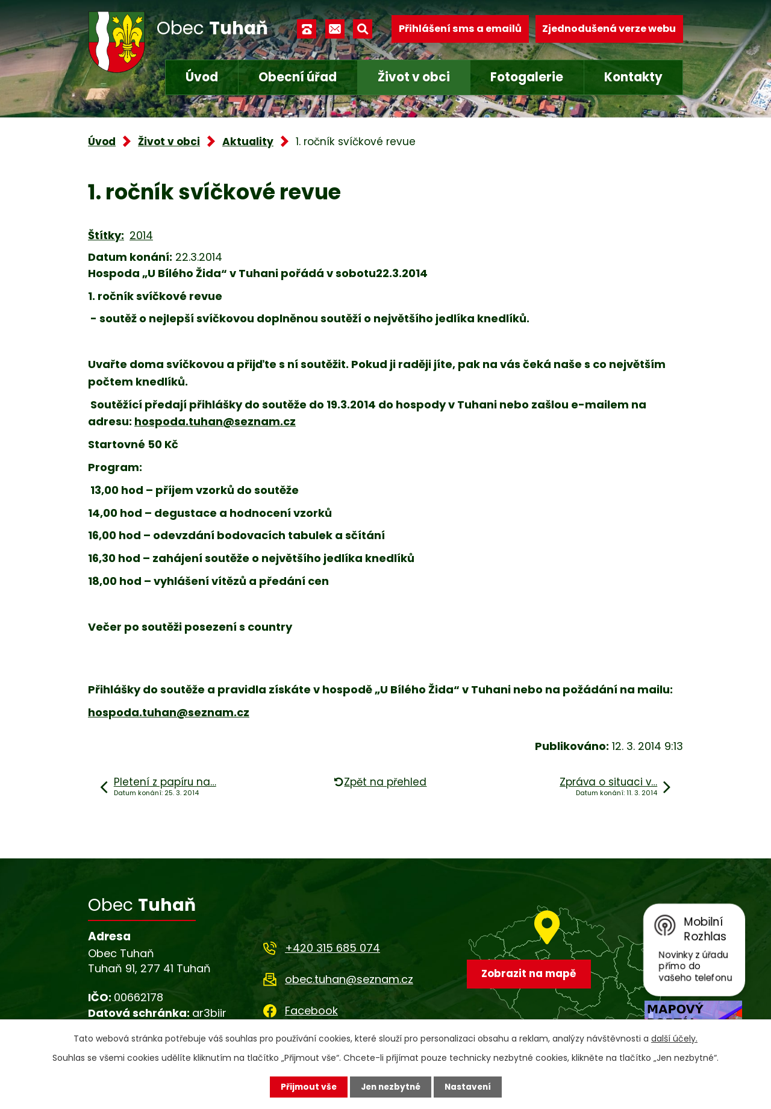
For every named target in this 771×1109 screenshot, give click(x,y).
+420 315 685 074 (332, 947)
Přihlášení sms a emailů (460, 29)
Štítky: (106, 235)
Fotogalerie (526, 77)
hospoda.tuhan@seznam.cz (215, 421)
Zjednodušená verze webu (609, 29)
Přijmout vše (305, 1087)
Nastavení (470, 1087)
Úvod (202, 77)
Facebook (311, 1010)
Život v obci (414, 77)
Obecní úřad (297, 77)
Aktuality (247, 141)
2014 (141, 235)
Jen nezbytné (390, 1087)
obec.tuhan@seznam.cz (349, 979)
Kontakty (633, 77)
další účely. (674, 1038)
